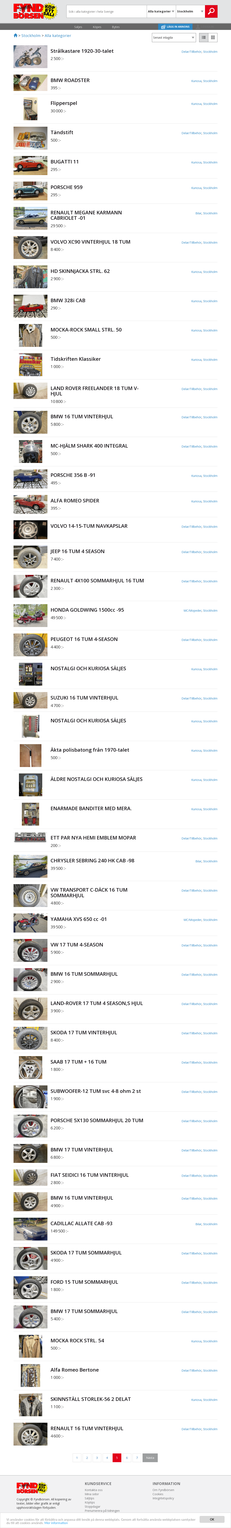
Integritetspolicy (163, 1498)
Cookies (158, 1494)
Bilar (198, 213)
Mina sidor (92, 1494)
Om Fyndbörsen (163, 1490)
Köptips (90, 1502)
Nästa (150, 1458)
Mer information (72, 1523)
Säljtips (89, 1498)
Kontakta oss (94, 1490)
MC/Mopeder (192, 610)
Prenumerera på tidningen (102, 1511)
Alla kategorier (58, 35)
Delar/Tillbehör (191, 52)
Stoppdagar (92, 1506)
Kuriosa (196, 81)
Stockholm (31, 35)
